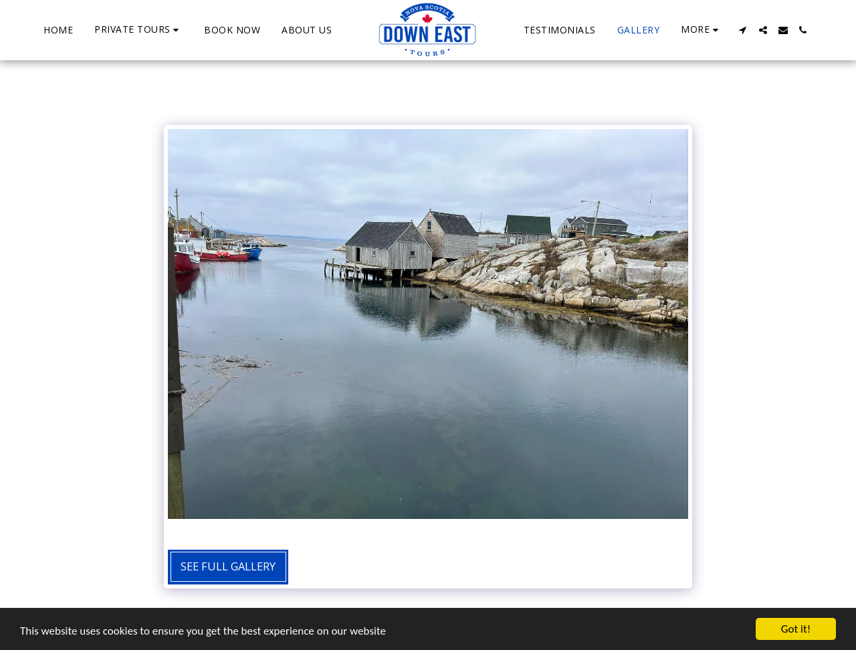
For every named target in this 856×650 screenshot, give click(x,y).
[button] (138, 29)
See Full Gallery (228, 566)
